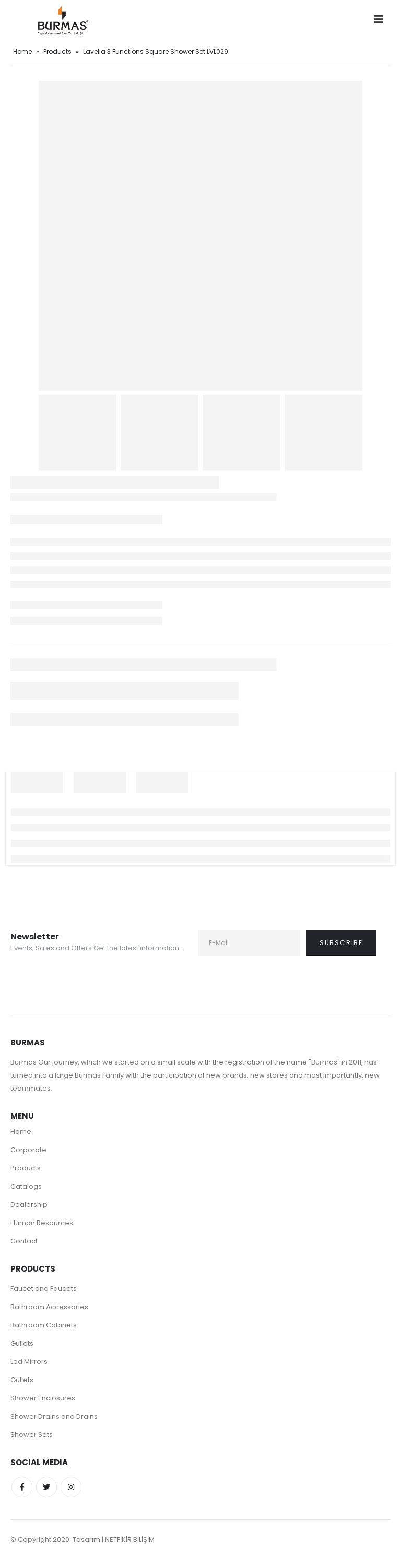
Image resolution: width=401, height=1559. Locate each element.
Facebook (21, 1487)
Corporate (28, 1150)
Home (22, 51)
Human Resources (41, 1223)
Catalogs (26, 1186)
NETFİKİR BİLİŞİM (130, 1539)
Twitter (46, 1487)
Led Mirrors (29, 1362)
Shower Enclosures (42, 1398)
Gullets (21, 1343)
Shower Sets (31, 1435)
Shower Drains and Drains (54, 1416)
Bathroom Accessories (49, 1307)
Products (57, 51)
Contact (24, 1241)
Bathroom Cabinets (43, 1325)
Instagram (71, 1487)
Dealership (29, 1205)
